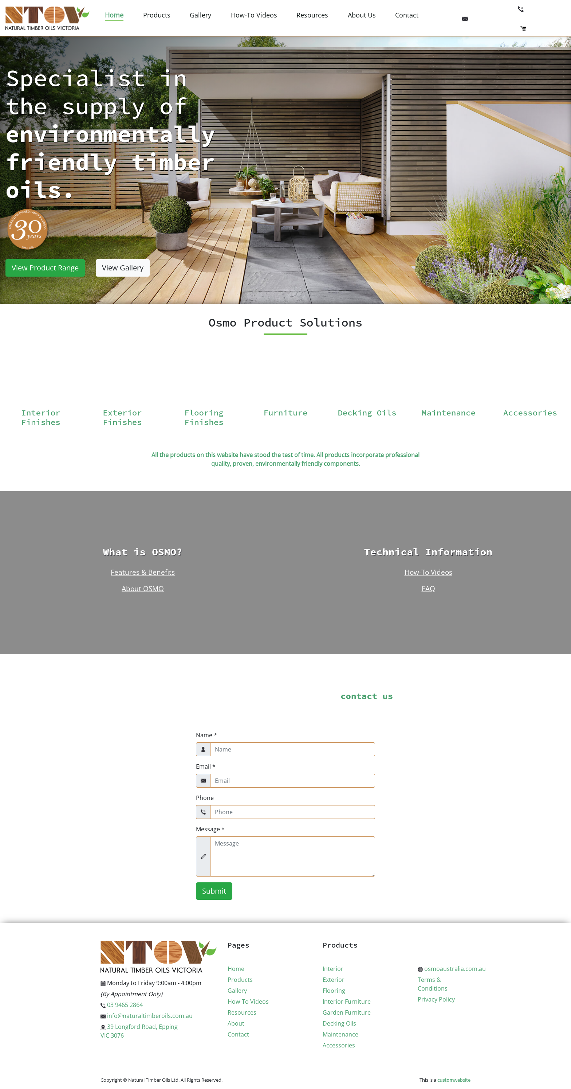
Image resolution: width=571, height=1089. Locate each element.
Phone (205, 798)
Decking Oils (339, 1023)
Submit (214, 891)
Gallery (200, 15)
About (236, 1023)
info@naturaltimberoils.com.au (514, 17)
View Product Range (45, 268)
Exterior (333, 980)
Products (156, 15)
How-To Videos (254, 15)
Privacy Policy (436, 999)
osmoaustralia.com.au (452, 969)
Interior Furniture (347, 1002)
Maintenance (340, 1034)
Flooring (334, 991)
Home (114, 15)
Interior (333, 969)
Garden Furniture (347, 1012)
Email (206, 766)
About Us (362, 15)
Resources (312, 15)
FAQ (428, 588)
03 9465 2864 (542, 8)
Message (210, 829)
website (453, 1080)
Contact (406, 15)
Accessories (339, 1045)
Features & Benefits (143, 572)
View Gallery (122, 268)
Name (206, 735)
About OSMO (143, 588)
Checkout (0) (543, 27)
